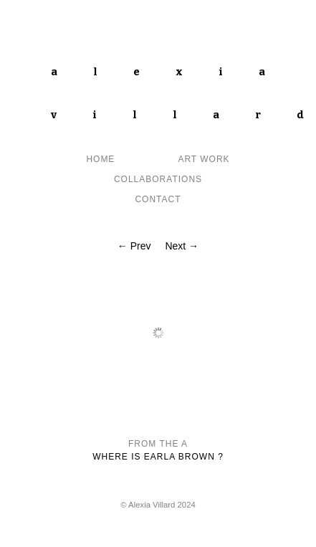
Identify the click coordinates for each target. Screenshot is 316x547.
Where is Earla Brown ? (158, 457)
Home (100, 159)
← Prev (134, 246)
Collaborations (158, 179)
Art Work (203, 159)
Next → (181, 246)
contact (158, 199)
